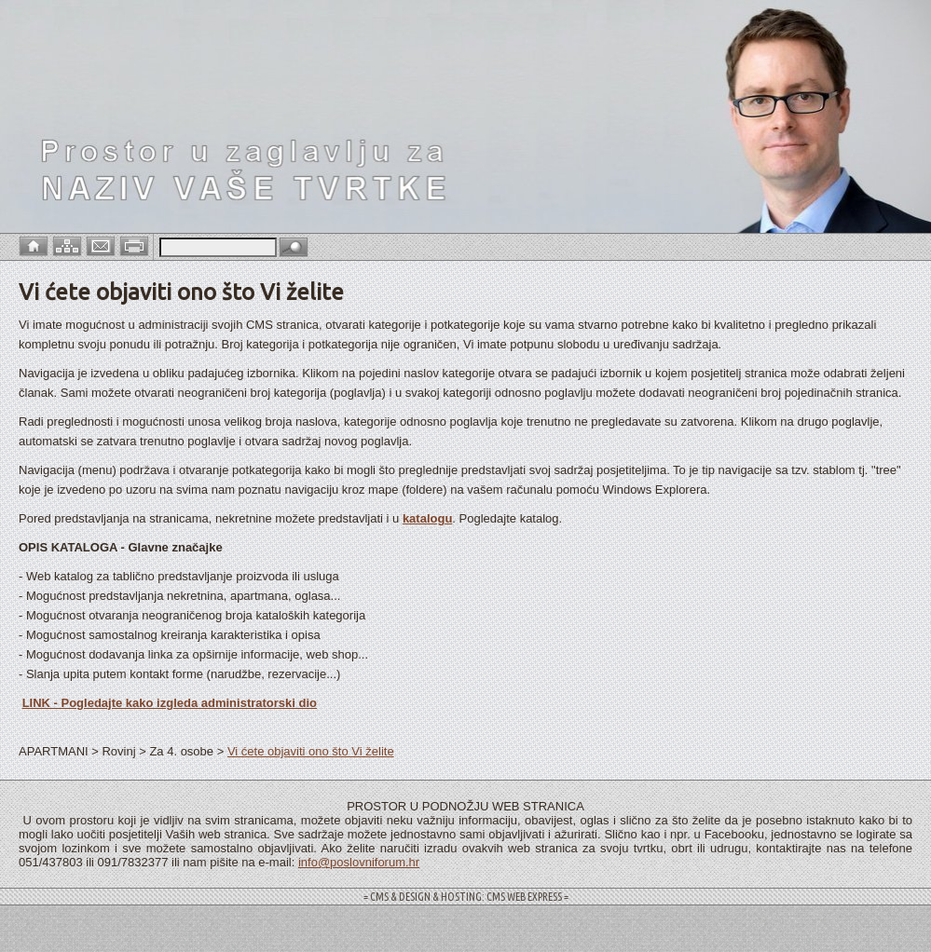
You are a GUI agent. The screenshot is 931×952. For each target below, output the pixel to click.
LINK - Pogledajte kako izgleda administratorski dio (169, 703)
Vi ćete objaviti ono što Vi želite (310, 751)
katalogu (427, 518)
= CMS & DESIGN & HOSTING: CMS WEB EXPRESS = (465, 897)
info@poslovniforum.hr (358, 862)
